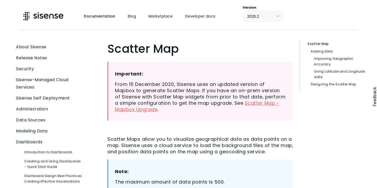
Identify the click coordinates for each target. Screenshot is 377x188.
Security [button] (50, 69)
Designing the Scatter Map (333, 84)
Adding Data (322, 51)
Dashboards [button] (50, 142)
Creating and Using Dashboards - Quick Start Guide (52, 164)
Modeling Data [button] (50, 131)
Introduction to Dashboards (48, 152)
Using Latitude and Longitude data (339, 74)
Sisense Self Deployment (50, 98)
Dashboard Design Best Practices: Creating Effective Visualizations (53, 179)
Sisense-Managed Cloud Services (50, 83)
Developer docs (200, 16)
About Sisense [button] (50, 47)
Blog (132, 16)
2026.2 (253, 16)
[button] (79, 83)
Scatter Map (318, 44)
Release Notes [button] (50, 58)
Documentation (99, 16)
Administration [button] (50, 109)
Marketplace (160, 16)
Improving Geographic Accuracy (333, 61)
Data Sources (50, 120)
